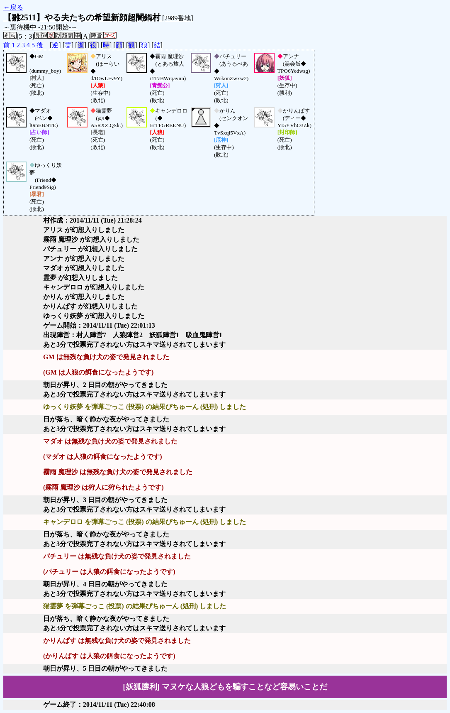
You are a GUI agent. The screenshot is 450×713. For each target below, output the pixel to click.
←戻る (13, 7)
